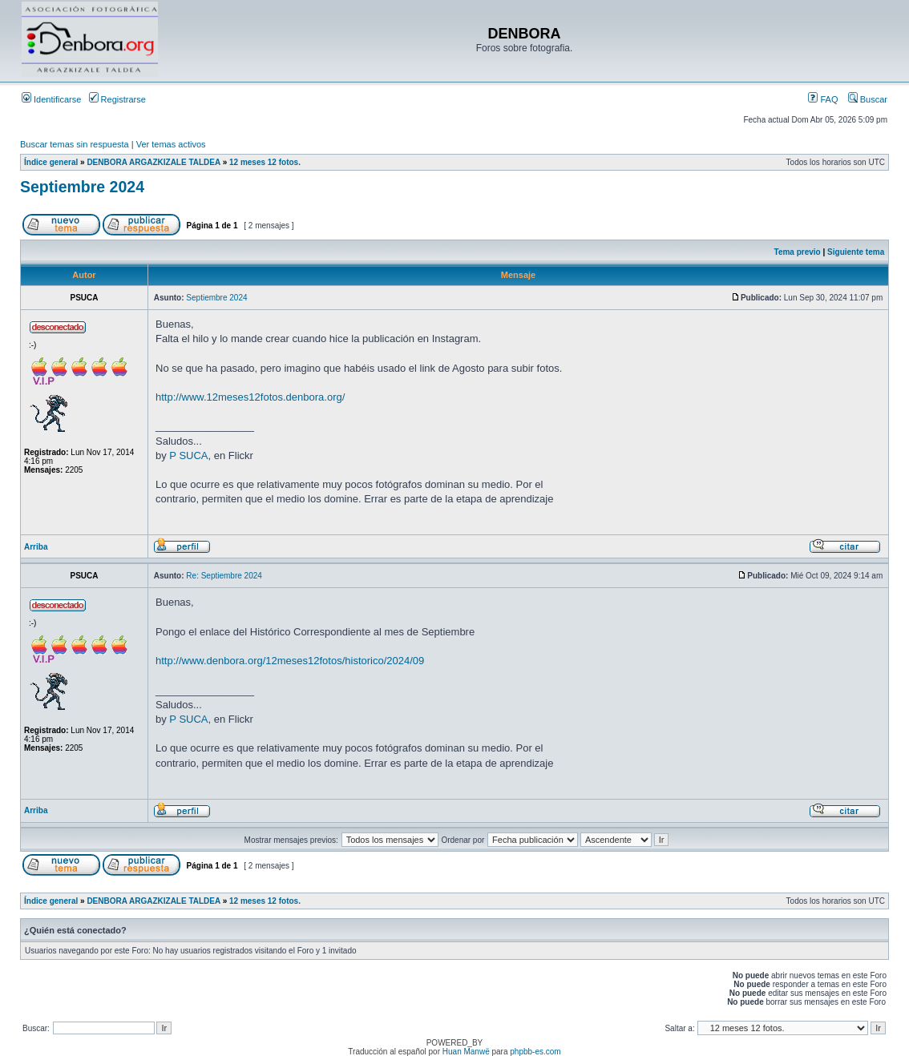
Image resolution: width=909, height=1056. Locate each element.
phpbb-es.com (535, 1051)
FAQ (823, 99)
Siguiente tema (855, 252)
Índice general (51, 162)
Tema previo (797, 252)
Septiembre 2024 (82, 186)
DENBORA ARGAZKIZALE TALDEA (153, 162)
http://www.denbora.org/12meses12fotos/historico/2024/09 (290, 661)
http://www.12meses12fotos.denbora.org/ (250, 397)
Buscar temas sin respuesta (74, 144)
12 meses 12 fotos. (265, 162)
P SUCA (188, 455)
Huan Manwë (466, 1051)
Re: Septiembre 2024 (224, 575)
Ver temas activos (171, 144)
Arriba (35, 546)
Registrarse (117, 99)
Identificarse (51, 99)
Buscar (867, 99)
